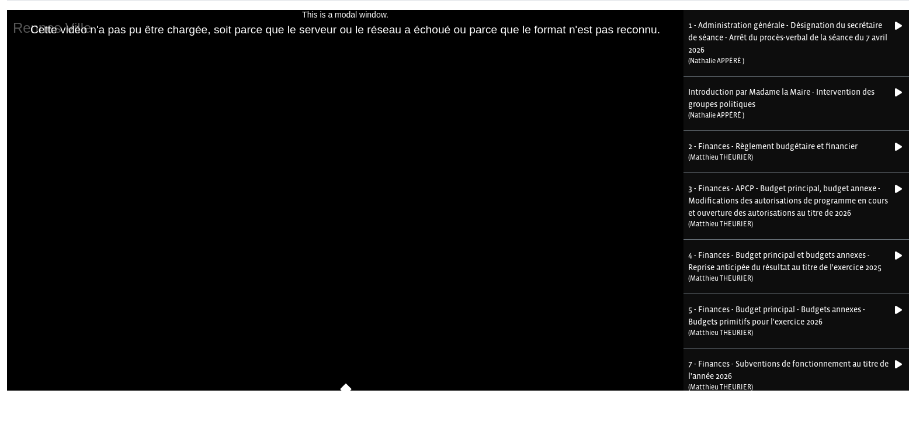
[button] (789, 43)
